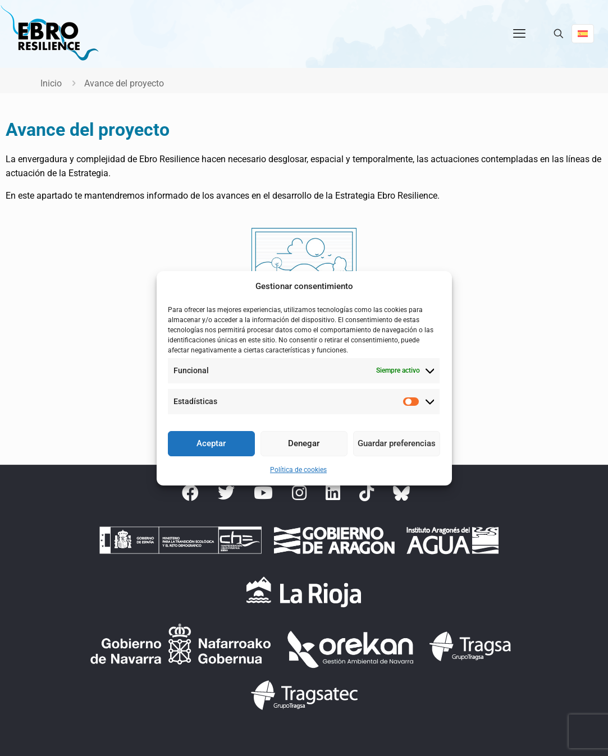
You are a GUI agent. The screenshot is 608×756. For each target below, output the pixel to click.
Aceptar (211, 443)
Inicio (51, 83)
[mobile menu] (519, 33)
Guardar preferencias (397, 443)
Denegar (303, 443)
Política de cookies (298, 470)
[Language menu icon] (583, 33)
